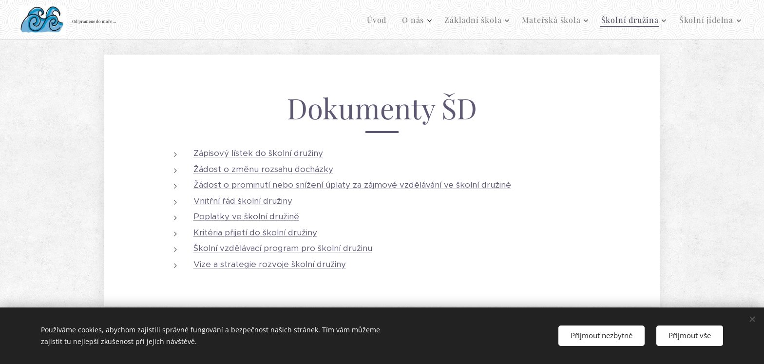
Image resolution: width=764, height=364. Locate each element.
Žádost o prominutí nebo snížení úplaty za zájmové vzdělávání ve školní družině (352, 184)
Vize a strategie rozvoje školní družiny (269, 264)
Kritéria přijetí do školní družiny (255, 232)
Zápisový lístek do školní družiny (258, 153)
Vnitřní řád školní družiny (242, 200)
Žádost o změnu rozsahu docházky (263, 169)
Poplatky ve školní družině (246, 216)
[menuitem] (379, 20)
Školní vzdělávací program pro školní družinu (282, 248)
